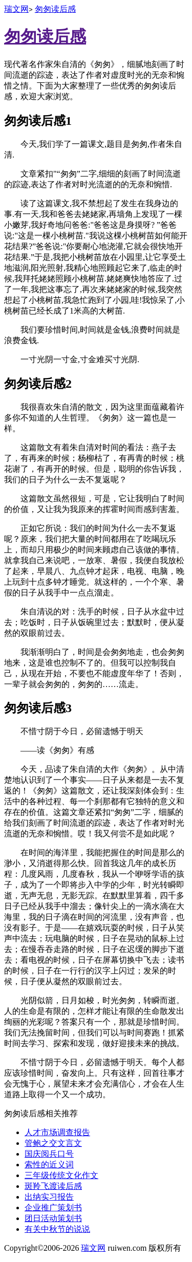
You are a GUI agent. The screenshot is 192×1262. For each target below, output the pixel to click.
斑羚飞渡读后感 (53, 1186)
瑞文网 (16, 9)
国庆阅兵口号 (49, 1153)
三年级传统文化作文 (61, 1175)
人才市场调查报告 (57, 1132)
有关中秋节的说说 (57, 1229)
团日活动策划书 (53, 1218)
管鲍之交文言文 (53, 1143)
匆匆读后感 (55, 9)
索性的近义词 (49, 1164)
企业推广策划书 (53, 1207)
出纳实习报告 (49, 1196)
